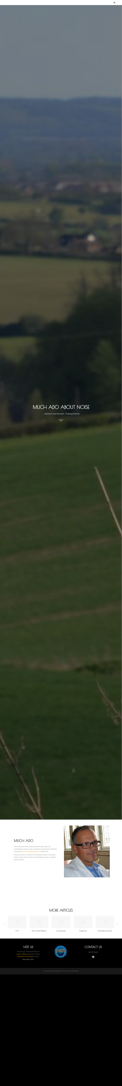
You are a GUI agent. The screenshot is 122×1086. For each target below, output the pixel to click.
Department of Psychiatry (25, 956)
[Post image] (17, 922)
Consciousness (61, 931)
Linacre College (21, 954)
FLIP (17, 931)
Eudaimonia (83, 931)
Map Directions (28, 959)
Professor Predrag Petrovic (30, 851)
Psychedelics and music (105, 931)
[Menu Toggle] (114, 2)
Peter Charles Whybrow (39, 931)
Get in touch (93, 952)
